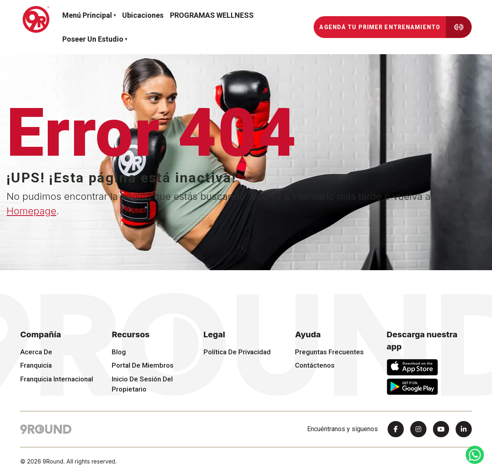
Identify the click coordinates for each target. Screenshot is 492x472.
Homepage (31, 211)
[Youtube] (441, 429)
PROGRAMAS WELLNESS (212, 15)
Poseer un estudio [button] (92, 39)
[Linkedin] (464, 429)
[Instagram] (418, 429)
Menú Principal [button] (87, 15)
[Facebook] (396, 429)
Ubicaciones (142, 15)
